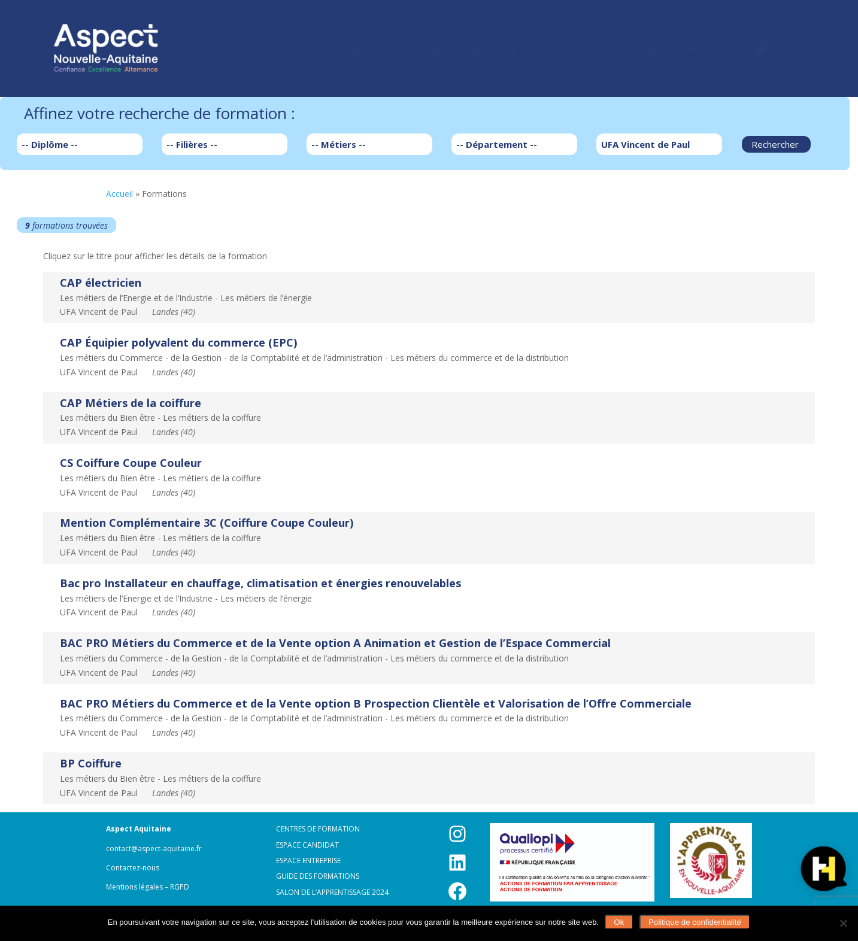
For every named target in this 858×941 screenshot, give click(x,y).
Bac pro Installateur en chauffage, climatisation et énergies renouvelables (260, 583)
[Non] (843, 923)
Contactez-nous (132, 868)
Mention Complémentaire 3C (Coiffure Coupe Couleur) (206, 522)
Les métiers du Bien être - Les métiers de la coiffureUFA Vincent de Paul (160, 417)
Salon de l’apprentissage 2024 (332, 892)
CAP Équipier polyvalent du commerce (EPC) (178, 342)
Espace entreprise (308, 860)
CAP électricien (100, 282)
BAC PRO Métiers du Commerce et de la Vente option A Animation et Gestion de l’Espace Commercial (335, 643)
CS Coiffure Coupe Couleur (131, 463)
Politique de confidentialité (694, 922)
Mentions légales (134, 887)
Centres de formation (318, 829)
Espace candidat (307, 845)
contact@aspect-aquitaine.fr (154, 848)
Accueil (119, 193)
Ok (619, 922)
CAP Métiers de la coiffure (130, 403)
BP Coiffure (91, 763)
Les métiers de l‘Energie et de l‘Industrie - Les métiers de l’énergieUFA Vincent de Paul (186, 296)
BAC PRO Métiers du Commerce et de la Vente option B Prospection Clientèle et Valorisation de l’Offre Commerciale (376, 703)
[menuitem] (368, 48)
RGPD (179, 887)
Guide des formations (317, 876)
